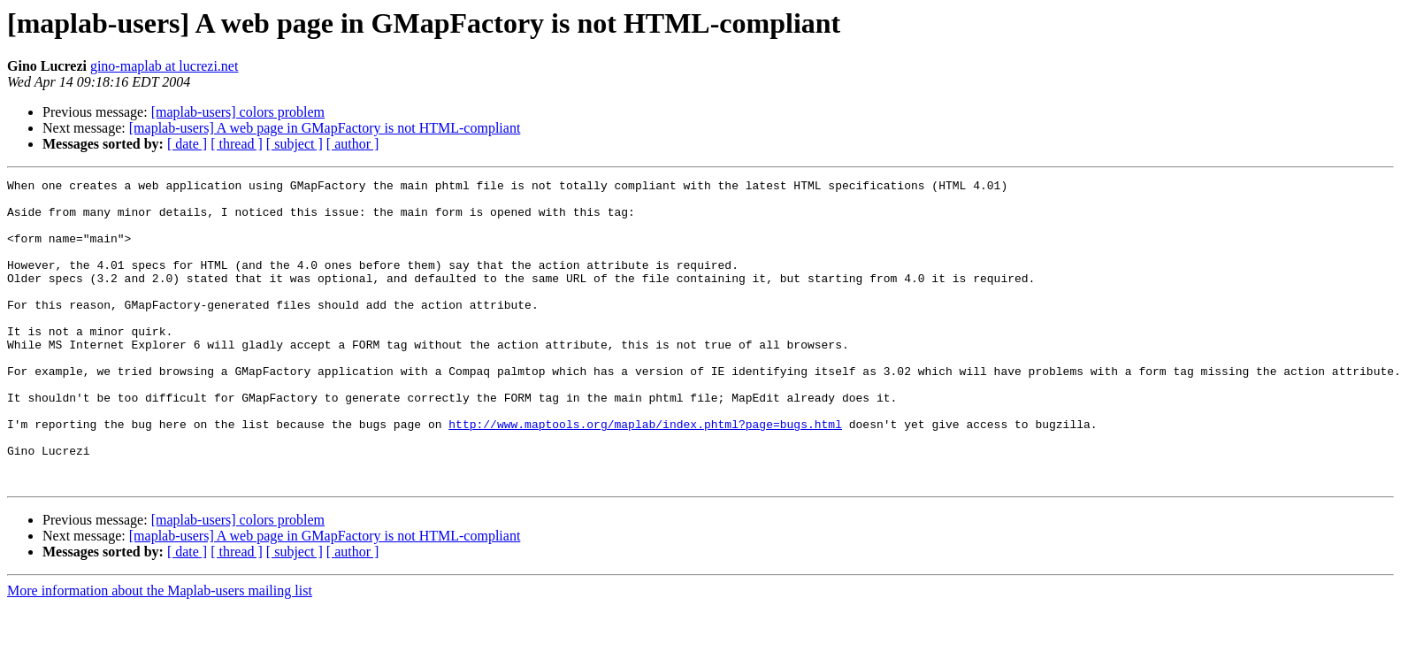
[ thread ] (237, 143)
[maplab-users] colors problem (238, 111)
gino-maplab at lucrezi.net (164, 65)
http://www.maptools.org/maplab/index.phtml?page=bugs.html (645, 474)
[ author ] (352, 143)
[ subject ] (294, 143)
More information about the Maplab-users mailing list (159, 651)
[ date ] (187, 143)
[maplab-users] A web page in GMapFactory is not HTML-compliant (325, 127)
